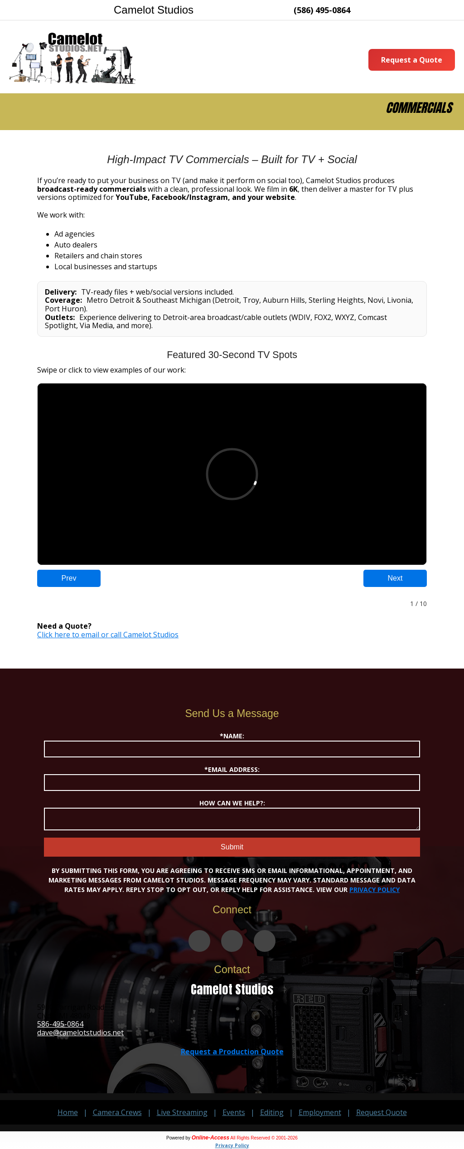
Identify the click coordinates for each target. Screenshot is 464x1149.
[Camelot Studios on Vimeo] (199, 941)
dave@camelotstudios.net (80, 1032)
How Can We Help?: (232, 814)
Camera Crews (117, 1112)
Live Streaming (182, 1112)
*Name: (232, 744)
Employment (320, 1112)
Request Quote (381, 1112)
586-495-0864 (60, 1024)
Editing (272, 1112)
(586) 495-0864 (322, 10)
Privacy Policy (374, 889)
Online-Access (210, 1137)
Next (395, 578)
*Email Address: (232, 778)
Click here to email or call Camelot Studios (108, 635)
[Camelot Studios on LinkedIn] (265, 941)
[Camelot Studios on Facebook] (232, 941)
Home (68, 1112)
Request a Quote (411, 60)
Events (233, 1112)
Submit (232, 847)
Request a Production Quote (232, 1052)
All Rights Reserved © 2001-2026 (264, 1137)
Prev (69, 578)
